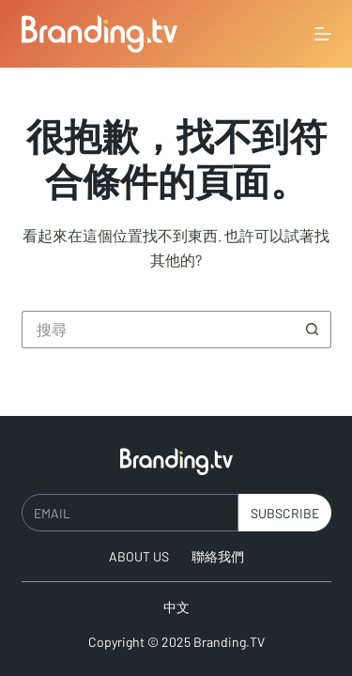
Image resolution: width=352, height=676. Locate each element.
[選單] (322, 33)
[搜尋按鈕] (312, 329)
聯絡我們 (217, 556)
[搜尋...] (158, 329)
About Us (139, 556)
